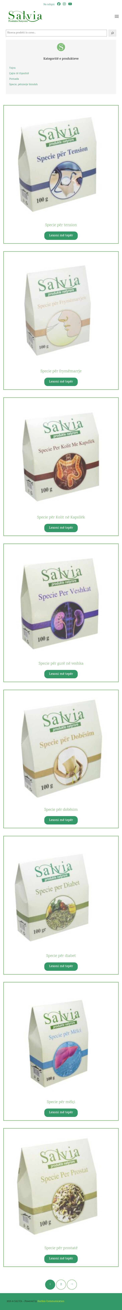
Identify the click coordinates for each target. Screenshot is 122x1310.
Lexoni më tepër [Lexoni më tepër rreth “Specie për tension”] (61, 235)
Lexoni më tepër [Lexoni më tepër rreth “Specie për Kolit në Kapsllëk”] (61, 528)
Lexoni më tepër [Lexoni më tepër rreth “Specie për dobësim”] (61, 820)
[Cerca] (112, 33)
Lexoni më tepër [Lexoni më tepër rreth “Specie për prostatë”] (61, 1258)
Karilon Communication (51, 1301)
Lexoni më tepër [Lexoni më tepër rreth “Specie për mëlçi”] (61, 1112)
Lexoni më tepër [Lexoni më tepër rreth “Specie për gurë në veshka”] (61, 674)
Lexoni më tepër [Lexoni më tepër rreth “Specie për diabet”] (61, 966)
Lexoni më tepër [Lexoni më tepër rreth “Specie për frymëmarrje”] (61, 381)
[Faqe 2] (61, 1285)
